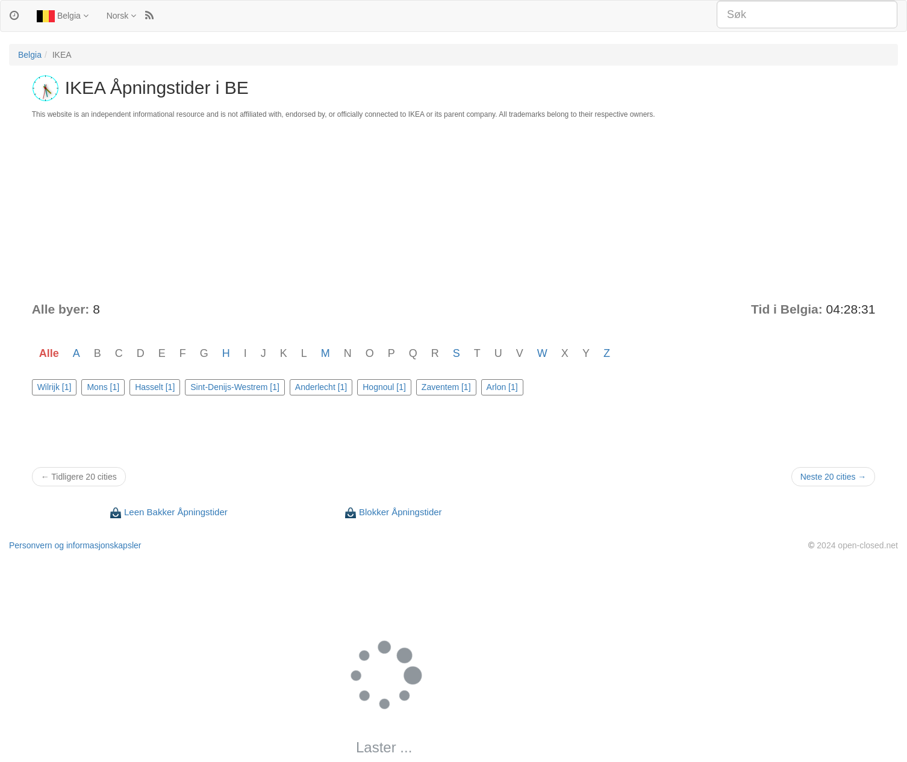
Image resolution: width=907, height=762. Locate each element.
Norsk (121, 15)
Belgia (63, 16)
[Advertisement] (453, 210)
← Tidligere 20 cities (79, 477)
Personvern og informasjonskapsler (75, 545)
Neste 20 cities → (833, 477)
